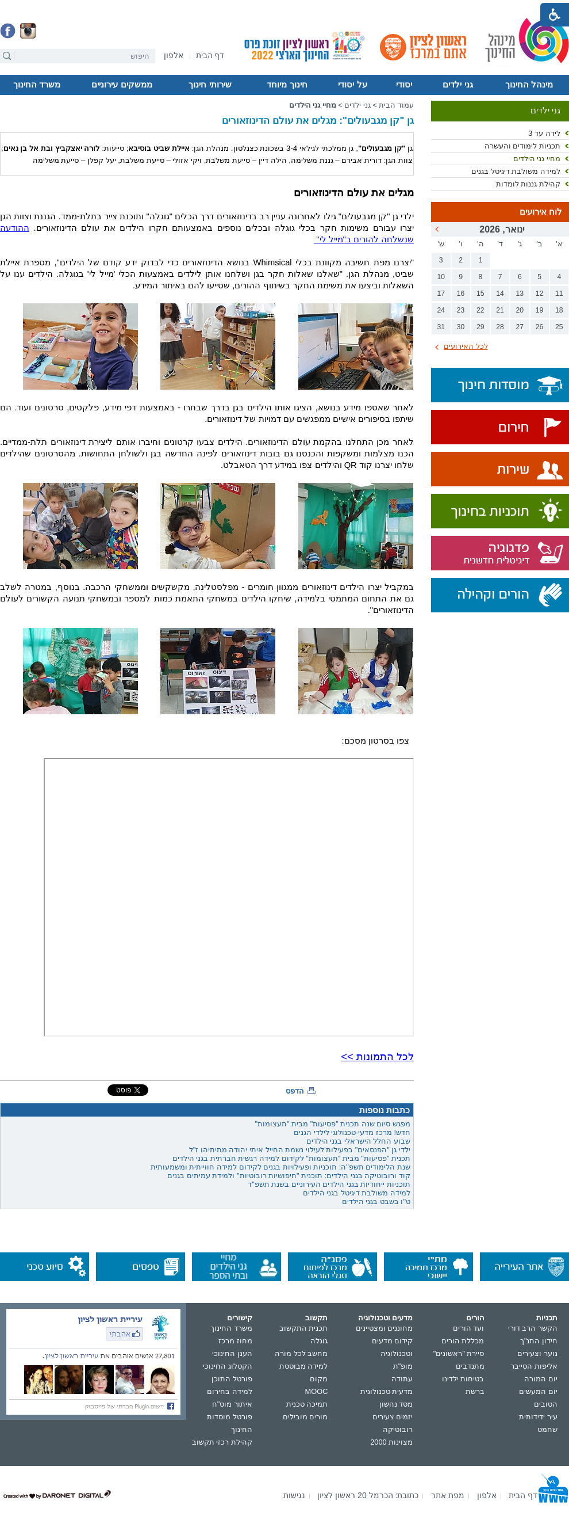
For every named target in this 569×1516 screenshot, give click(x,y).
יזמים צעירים (392, 1416)
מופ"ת (403, 1366)
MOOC (316, 1391)
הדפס (295, 1091)
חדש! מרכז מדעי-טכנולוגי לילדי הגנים (352, 1132)
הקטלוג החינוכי (227, 1366)
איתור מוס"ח (232, 1404)
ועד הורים (469, 1328)
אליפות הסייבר (534, 1366)
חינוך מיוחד (287, 84)
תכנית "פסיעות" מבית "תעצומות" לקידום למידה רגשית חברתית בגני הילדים (291, 1158)
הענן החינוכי (232, 1353)
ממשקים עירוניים (121, 84)
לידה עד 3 (544, 133)
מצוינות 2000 (391, 1442)
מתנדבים (470, 1366)
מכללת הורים (463, 1340)
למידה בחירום (229, 1391)
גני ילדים (457, 84)
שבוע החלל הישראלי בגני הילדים (358, 1141)
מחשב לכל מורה (301, 1353)
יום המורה (541, 1378)
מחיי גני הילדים (536, 158)
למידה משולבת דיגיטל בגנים (515, 171)
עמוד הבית (396, 105)
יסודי (404, 84)
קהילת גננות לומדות (528, 184)
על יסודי (352, 84)
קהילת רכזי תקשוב (222, 1442)
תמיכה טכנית (307, 1404)
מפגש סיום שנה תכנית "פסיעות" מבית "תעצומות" (332, 1123)
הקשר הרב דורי (533, 1328)
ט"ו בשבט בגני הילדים (376, 1201)
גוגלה (319, 1340)
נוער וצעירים (537, 1353)
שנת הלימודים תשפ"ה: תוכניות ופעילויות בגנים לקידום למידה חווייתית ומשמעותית (280, 1167)
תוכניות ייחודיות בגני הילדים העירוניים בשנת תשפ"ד (329, 1184)
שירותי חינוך (210, 84)
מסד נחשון (396, 1404)
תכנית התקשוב (303, 1328)
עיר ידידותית (538, 1416)
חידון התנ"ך (539, 1340)
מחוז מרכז (235, 1340)
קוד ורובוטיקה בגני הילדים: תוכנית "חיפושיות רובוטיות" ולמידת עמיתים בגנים (288, 1175)
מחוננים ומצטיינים (384, 1328)
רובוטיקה (398, 1429)
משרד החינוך (36, 84)
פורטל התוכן (232, 1378)
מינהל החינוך (529, 84)
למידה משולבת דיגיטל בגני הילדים (356, 1193)
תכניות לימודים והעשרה (522, 146)
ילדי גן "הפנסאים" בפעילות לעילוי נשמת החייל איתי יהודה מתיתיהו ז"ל (299, 1149)
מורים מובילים (305, 1416)
